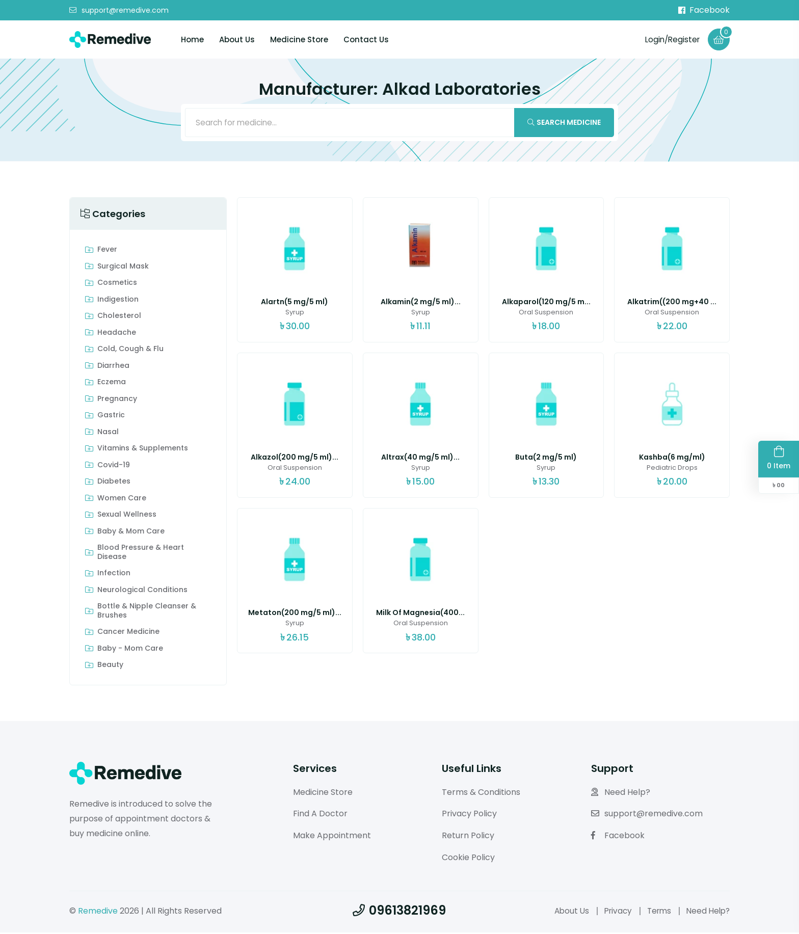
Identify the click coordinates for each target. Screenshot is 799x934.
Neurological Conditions (142, 591)
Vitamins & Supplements (142, 450)
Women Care (121, 499)
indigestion (118, 301)
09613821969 (399, 911)
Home (192, 40)
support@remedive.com (119, 10)
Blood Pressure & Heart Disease (140, 554)
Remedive (98, 912)
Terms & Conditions (481, 793)
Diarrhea (113, 367)
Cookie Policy (468, 859)
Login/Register (670, 39)
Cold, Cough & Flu (130, 351)
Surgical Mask (123, 268)
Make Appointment (332, 837)
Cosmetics (117, 284)
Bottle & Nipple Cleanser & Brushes (146, 613)
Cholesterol (119, 318)
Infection (113, 575)
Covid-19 (113, 466)
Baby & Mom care (131, 533)
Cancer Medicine (128, 633)
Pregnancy (117, 400)
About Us (237, 40)
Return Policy (468, 837)
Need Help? (620, 793)
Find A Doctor (320, 815)
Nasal (108, 433)
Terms (656, 912)
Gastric (111, 417)
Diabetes (113, 483)
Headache (116, 334)
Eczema (111, 384)
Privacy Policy (469, 815)
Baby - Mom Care (130, 650)
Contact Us (366, 40)
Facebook (704, 10)
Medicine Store (299, 40)
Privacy (612, 912)
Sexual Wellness (126, 516)
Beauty (110, 667)
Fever (107, 251)
